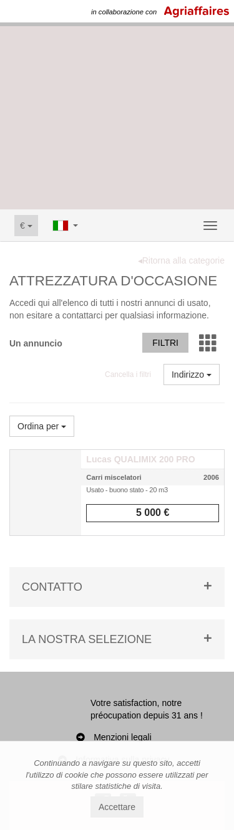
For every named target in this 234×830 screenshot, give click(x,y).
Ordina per (41, 426)
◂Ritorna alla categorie (181, 260)
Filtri (165, 343)
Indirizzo (192, 374)
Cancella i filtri (128, 374)
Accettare (117, 807)
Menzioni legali (123, 737)
